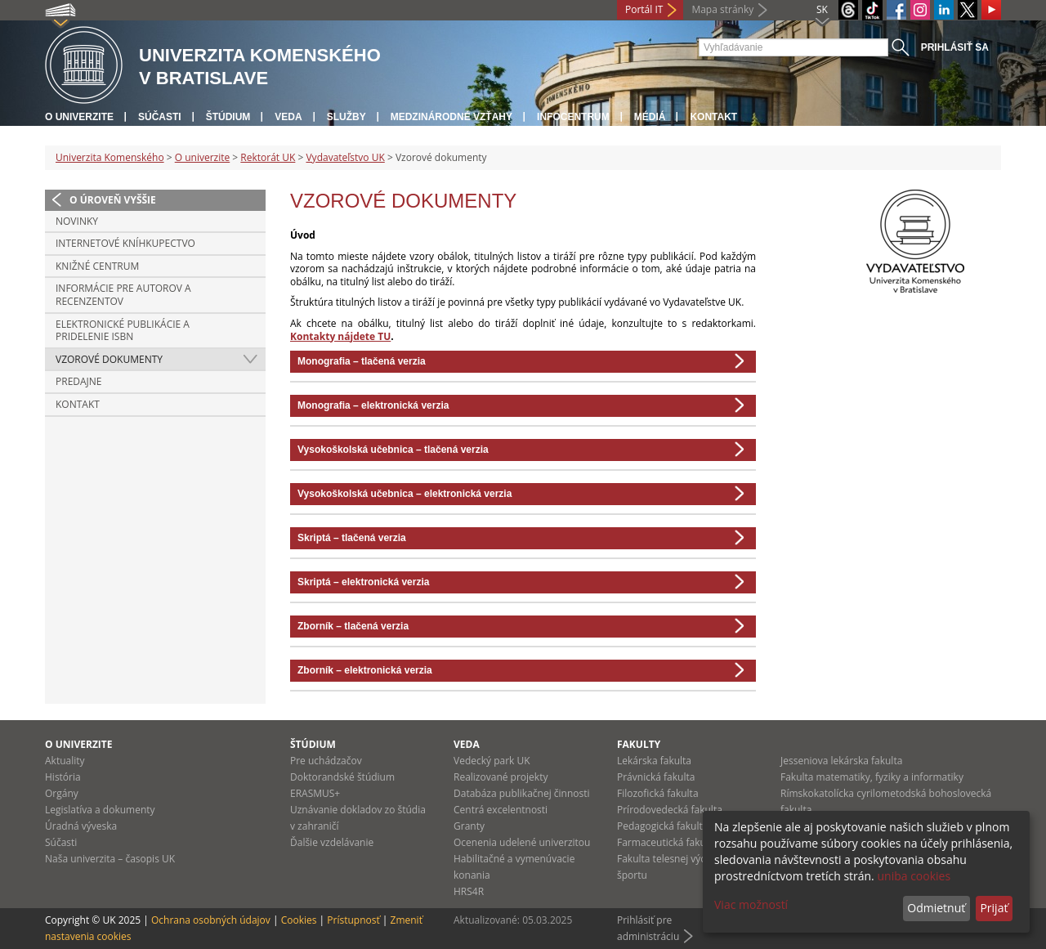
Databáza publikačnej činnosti (522, 793)
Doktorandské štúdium (342, 777)
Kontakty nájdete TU (340, 336)
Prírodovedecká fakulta (669, 810)
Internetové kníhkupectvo (125, 243)
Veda (288, 117)
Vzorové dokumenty (109, 359)
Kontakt (713, 117)
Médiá (650, 117)
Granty (469, 826)
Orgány (61, 793)
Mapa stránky (722, 9)
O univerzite (79, 117)
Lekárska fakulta (654, 761)
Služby (346, 117)
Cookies (299, 920)
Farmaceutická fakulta (667, 842)
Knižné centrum (97, 266)
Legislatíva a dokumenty (100, 810)
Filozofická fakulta (658, 793)
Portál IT (644, 9)
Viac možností (751, 904)
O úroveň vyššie (112, 200)
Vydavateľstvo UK (345, 157)
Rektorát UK (267, 157)
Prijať (994, 907)
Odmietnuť (936, 907)
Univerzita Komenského (110, 157)
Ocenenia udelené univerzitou (522, 842)
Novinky (77, 221)
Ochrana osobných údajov (210, 920)
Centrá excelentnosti (501, 810)
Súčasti (159, 117)
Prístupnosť (353, 920)
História (63, 777)
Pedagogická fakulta (662, 826)
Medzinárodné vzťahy (451, 117)
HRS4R (469, 891)
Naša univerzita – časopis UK (110, 859)
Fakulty (638, 744)
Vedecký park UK (492, 761)
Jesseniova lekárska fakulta (841, 761)
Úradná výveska (81, 826)
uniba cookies (913, 876)
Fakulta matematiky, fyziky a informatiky (871, 777)
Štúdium (228, 117)
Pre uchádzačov (326, 761)
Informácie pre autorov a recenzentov (123, 294)
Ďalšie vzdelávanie (331, 842)
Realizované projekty (501, 777)
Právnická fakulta (656, 777)
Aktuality (65, 761)
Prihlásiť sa (955, 47)
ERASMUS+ (315, 793)
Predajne (79, 381)
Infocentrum (573, 117)
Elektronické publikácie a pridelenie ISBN (123, 330)
